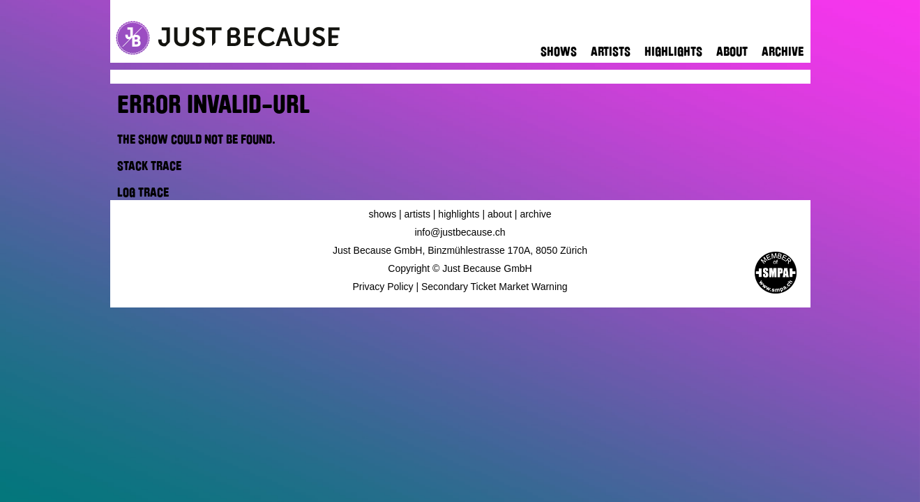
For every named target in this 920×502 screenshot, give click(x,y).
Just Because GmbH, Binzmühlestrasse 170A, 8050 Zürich (460, 250)
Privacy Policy (382, 286)
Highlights (673, 51)
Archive (783, 51)
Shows (559, 51)
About (732, 51)
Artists (611, 51)
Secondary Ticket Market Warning (494, 286)
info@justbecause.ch (459, 232)
